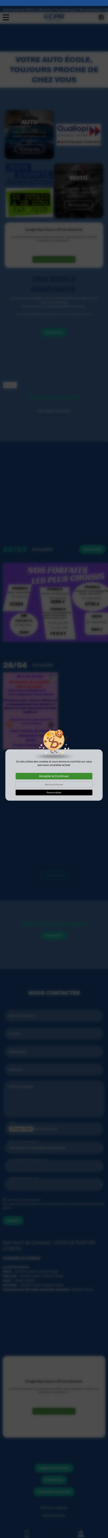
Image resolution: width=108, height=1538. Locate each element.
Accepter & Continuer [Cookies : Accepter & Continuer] (54, 770)
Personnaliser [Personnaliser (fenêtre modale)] (54, 786)
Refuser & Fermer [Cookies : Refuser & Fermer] (54, 778)
